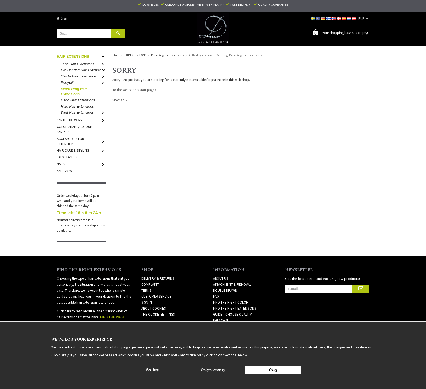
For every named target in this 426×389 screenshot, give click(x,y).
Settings (152, 370)
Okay (273, 370)
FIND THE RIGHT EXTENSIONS (234, 308)
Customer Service (156, 296)
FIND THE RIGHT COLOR (230, 302)
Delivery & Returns (157, 278)
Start (115, 55)
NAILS (81, 163)
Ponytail (83, 82)
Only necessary (213, 370)
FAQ (216, 296)
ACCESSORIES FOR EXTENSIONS (81, 141)
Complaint (150, 284)
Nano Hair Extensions (78, 100)
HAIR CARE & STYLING (81, 150)
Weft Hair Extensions (83, 112)
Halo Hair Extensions (77, 106)
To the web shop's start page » (134, 89)
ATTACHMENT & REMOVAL (232, 284)
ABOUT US (220, 278)
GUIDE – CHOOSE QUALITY (232, 314)
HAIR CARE (221, 320)
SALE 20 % (64, 170)
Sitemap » (119, 100)
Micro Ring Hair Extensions (74, 91)
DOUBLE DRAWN (225, 290)
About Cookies (153, 308)
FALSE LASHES (67, 157)
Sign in (64, 18)
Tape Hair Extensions (83, 64)
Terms (146, 290)
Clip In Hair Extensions (83, 76)
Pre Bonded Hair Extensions (83, 70)
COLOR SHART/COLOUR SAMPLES (74, 129)
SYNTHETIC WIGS (81, 119)
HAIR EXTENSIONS (81, 56)
